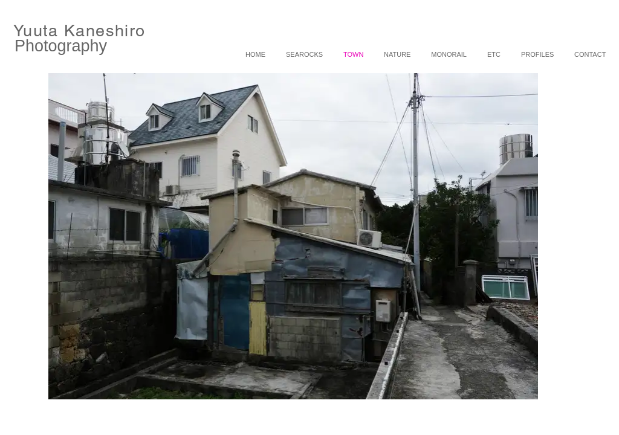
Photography (61, 46)
